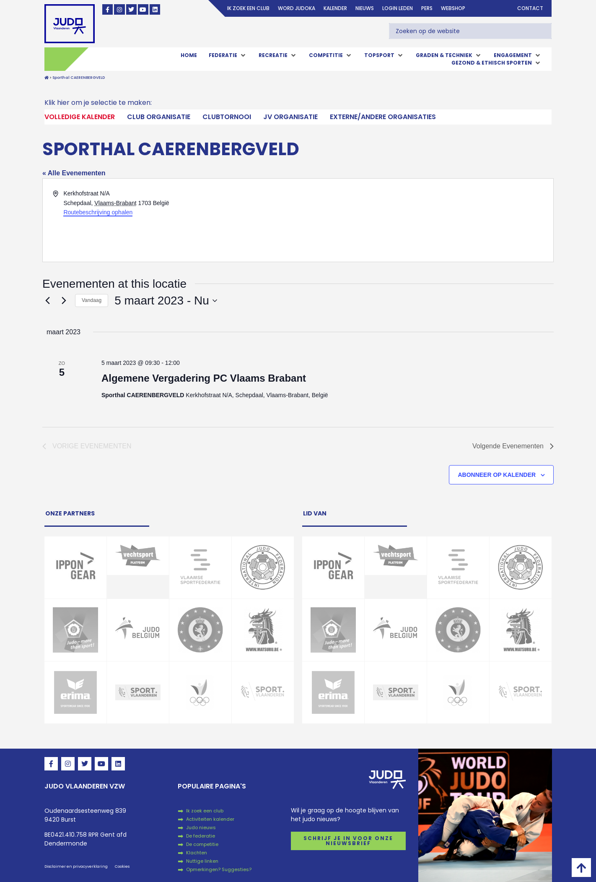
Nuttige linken (202, 861)
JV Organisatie (290, 117)
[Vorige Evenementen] (47, 301)
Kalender (335, 8)
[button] (228, 55)
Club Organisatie (158, 117)
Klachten (196, 852)
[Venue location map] (425, 220)
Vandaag (91, 300)
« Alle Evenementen (74, 173)
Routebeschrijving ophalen (97, 212)
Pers (427, 8)
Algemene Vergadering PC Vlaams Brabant (203, 378)
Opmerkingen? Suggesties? (218, 869)
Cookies (122, 866)
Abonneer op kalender (497, 474)
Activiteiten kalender (210, 819)
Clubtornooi (226, 117)
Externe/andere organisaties (383, 117)
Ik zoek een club (248, 8)
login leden (397, 8)
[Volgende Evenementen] (64, 301)
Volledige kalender (79, 117)
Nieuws (364, 8)
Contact (530, 8)
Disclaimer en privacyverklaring (76, 866)
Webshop (453, 8)
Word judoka (296, 8)
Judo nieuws (201, 827)
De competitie (202, 844)
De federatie (200, 836)
